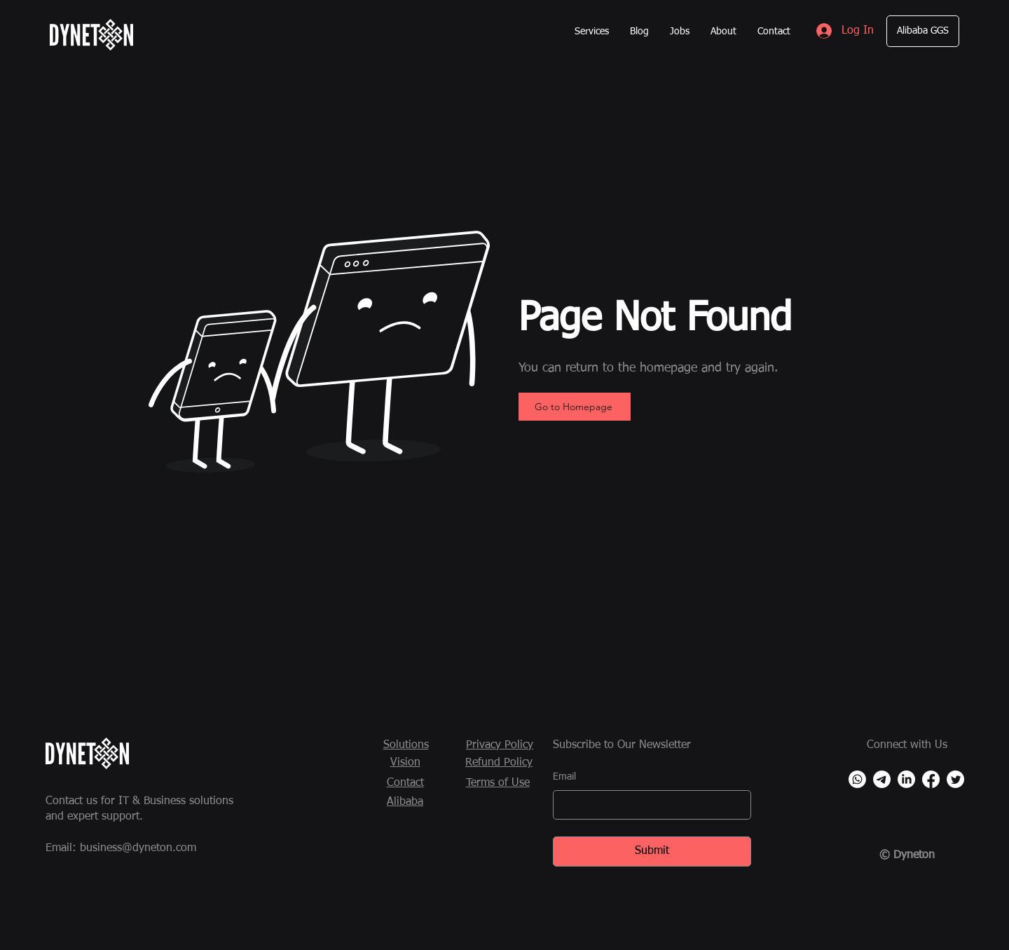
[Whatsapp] (857, 779)
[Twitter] (955, 779)
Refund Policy (499, 762)
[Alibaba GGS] (922, 31)
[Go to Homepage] (575, 407)
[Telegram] (882, 779)
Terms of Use (498, 783)
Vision (405, 762)
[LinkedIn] (906, 779)
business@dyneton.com (138, 848)
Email (564, 777)
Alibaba (405, 802)
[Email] (648, 805)
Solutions (406, 745)
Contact (405, 783)
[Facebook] (931, 779)
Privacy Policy (499, 745)
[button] (591, 31)
